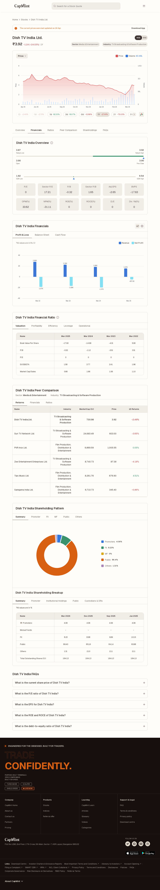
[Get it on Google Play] (148, 853)
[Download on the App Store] (132, 853)
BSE (145, 38)
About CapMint (14, 881)
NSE (138, 38)
